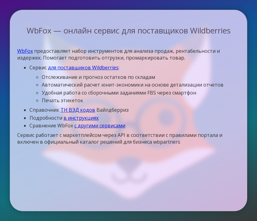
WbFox (25, 51)
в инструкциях (81, 117)
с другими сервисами (99, 125)
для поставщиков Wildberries (83, 67)
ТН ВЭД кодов (77, 110)
